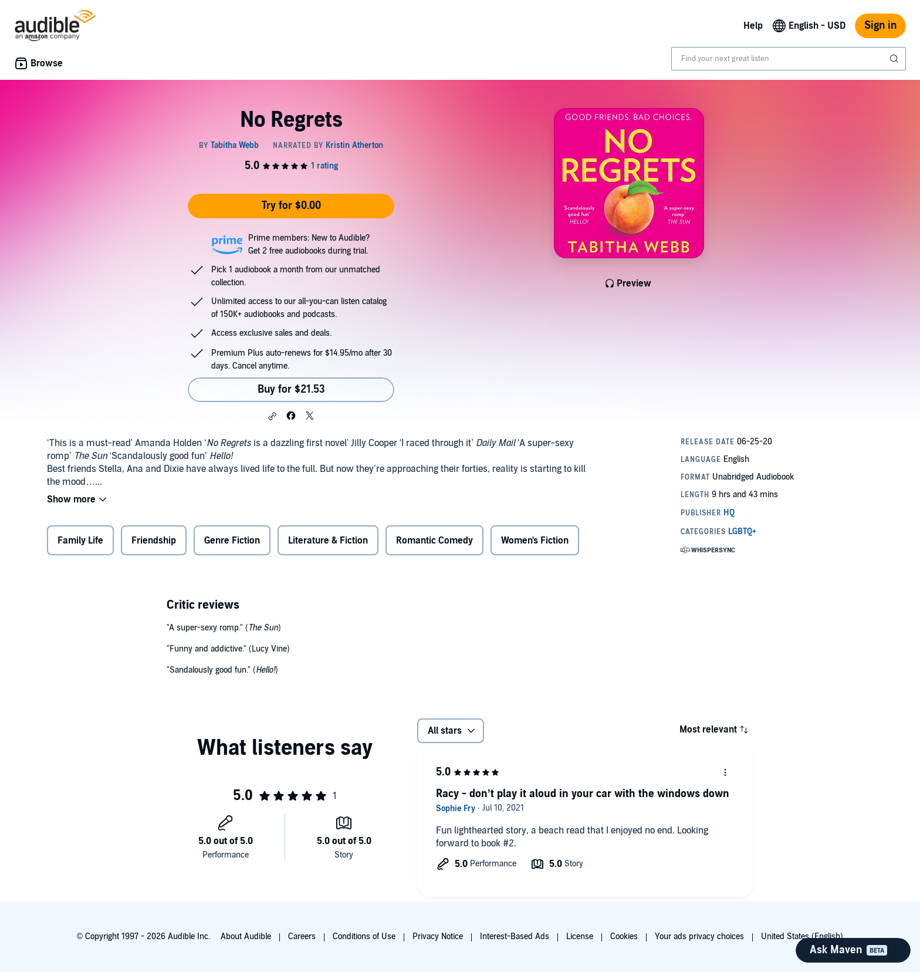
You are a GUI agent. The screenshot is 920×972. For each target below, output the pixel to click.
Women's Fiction (535, 540)
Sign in (880, 25)
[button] (272, 416)
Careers (302, 936)
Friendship (153, 540)
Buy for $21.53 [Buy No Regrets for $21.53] (291, 389)
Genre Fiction (232, 540)
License (579, 936)
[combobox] (788, 58)
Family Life (80, 540)
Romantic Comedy (434, 540)
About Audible (246, 936)
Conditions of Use (364, 936)
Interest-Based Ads (514, 936)
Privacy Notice (437, 936)
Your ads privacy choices (699, 936)
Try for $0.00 (291, 206)
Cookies (624, 936)
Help (753, 26)
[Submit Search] (895, 58)
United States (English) (802, 936)
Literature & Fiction (328, 540)
